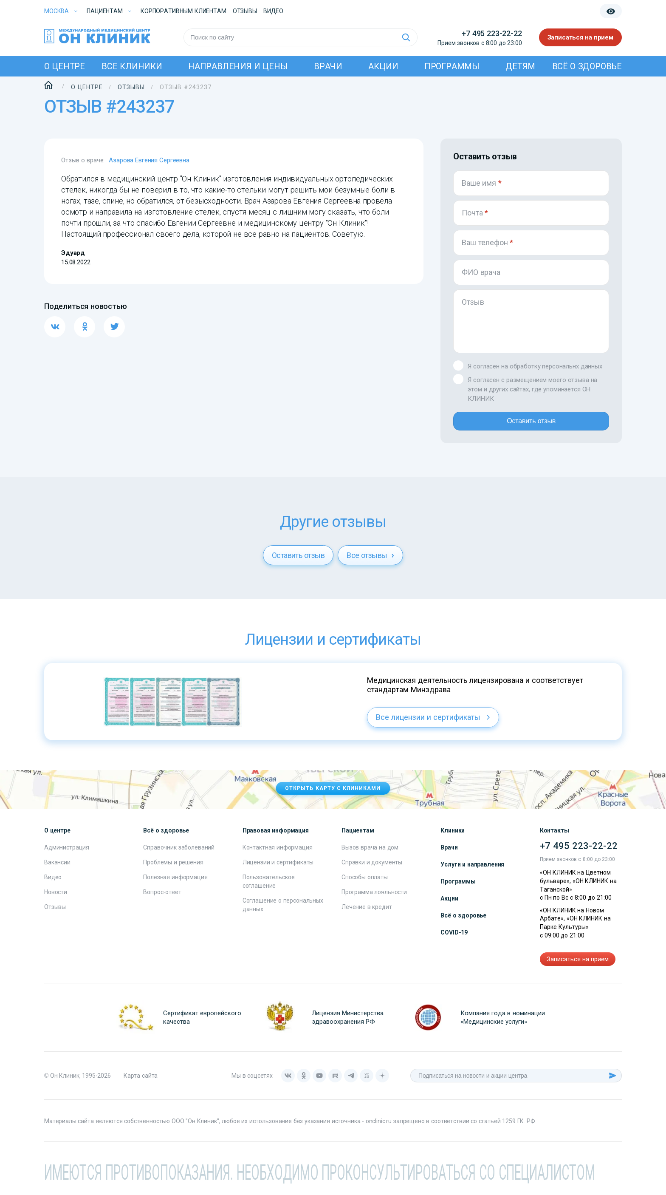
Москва (56, 11)
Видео (53, 884)
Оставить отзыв (531, 424)
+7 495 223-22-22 (492, 33)
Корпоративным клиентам (183, 11)
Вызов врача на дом (369, 854)
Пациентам (105, 11)
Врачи (328, 66)
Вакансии (57, 869)
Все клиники (132, 66)
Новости (55, 898)
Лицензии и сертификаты (278, 869)
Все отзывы (370, 562)
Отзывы (245, 11)
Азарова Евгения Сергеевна (149, 160)
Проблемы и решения (173, 869)
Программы (452, 66)
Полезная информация (175, 884)
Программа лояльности (374, 898)
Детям (520, 66)
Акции (383, 66)
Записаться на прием (580, 37)
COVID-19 (454, 939)
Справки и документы (371, 869)
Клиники (452, 837)
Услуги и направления (472, 871)
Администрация (66, 854)
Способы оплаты (364, 884)
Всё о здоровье (587, 66)
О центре (64, 66)
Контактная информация (278, 854)
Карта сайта (141, 1082)
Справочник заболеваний (178, 854)
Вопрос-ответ (162, 898)
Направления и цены (238, 66)
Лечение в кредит (366, 913)
